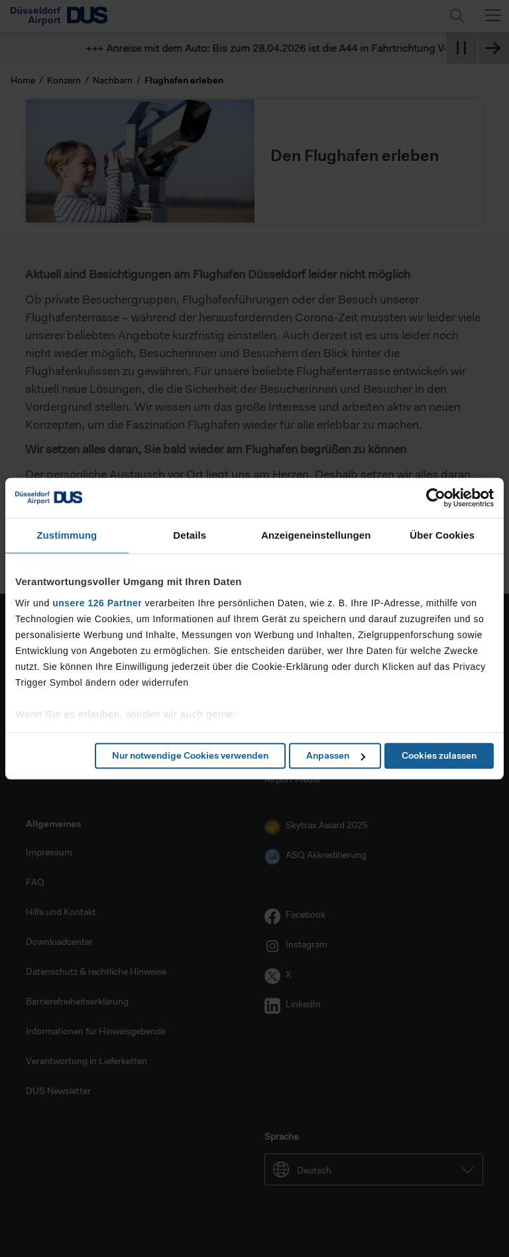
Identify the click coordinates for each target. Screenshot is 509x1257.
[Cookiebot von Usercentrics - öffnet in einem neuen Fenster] (436, 498)
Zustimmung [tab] (66, 535)
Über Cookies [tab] (442, 535)
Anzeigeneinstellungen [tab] (315, 535)
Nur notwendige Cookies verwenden (190, 755)
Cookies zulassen (439, 755)
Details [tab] (189, 535)
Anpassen (335, 755)
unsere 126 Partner (97, 603)
